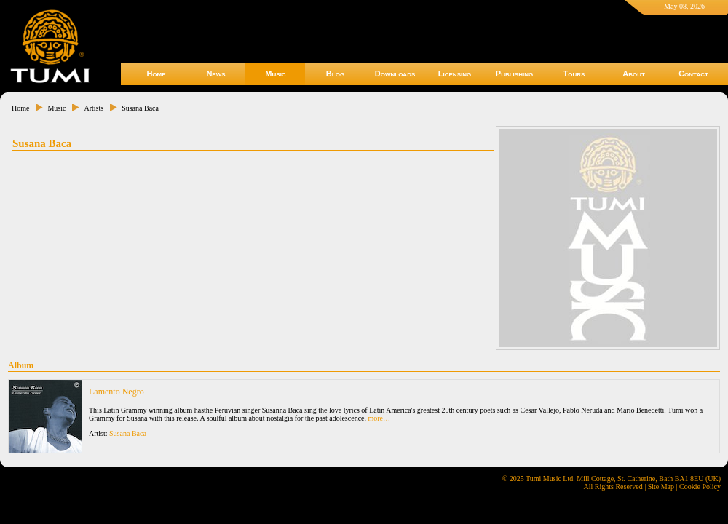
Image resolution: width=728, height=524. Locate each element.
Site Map (661, 487)
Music (275, 73)
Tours (574, 73)
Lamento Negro (116, 391)
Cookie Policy (700, 487)
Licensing (454, 73)
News (215, 73)
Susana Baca (140, 108)
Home (155, 73)
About (633, 73)
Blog (335, 73)
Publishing (514, 73)
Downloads (395, 73)
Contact (693, 73)
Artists (93, 108)
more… (379, 418)
